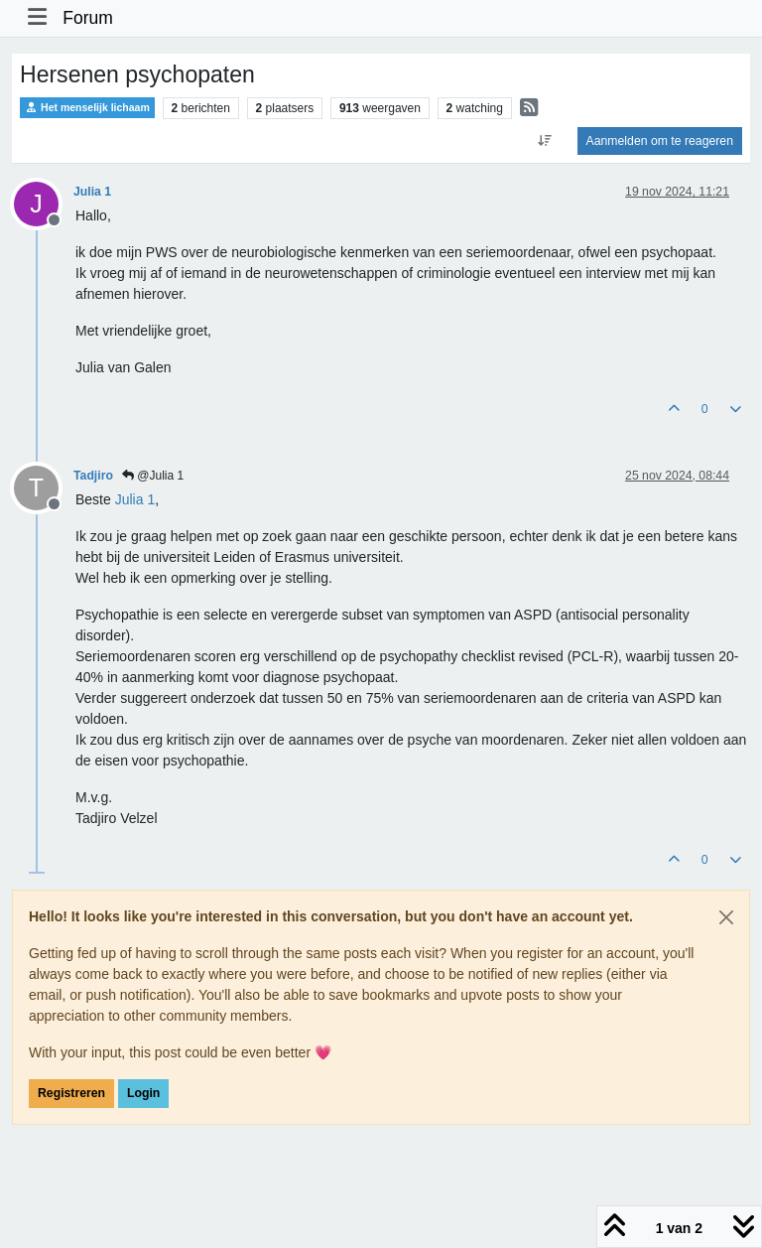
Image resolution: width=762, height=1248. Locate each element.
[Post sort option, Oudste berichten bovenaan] (544, 141)
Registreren (71, 1093)
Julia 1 (92, 192)
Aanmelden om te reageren (659, 141)
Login (143, 1093)
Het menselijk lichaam (87, 107)
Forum (88, 18)
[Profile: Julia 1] (135, 499)
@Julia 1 (153, 476)
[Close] (726, 917)
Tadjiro (93, 476)
